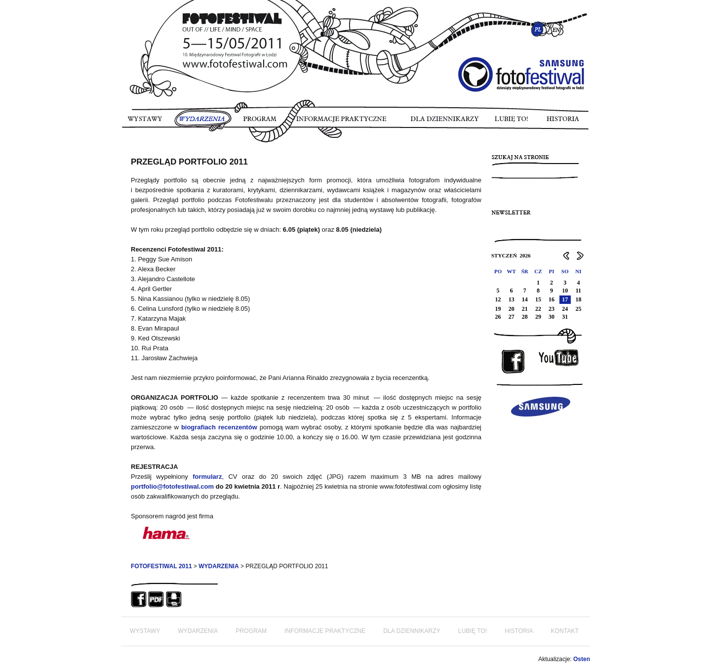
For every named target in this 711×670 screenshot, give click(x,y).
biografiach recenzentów (219, 427)
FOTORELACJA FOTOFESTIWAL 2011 (125, 148)
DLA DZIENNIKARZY (447, 122)
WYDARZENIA (203, 122)
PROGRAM (260, 122)
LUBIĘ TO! (512, 122)
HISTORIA (562, 122)
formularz (207, 476)
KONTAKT (565, 631)
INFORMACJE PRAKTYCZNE (346, 122)
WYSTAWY (146, 122)
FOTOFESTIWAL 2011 (161, 566)
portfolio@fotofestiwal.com (172, 486)
